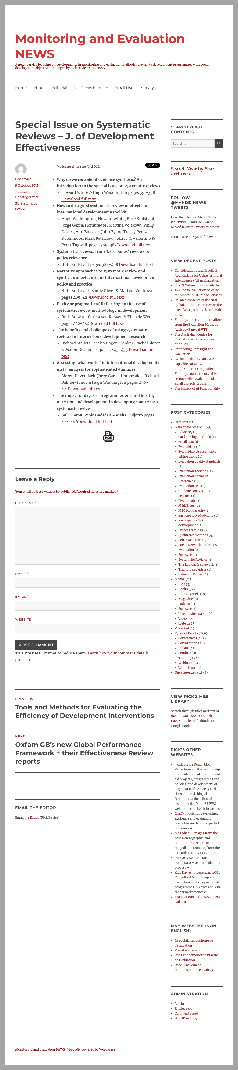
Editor (34, 818)
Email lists (186, 442)
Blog (181, 584)
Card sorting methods (194, 437)
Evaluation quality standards (199, 461)
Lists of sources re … (190, 427)
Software (185, 555)
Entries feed (183, 1009)
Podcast (184, 604)
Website (23, 619)
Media (179, 579)
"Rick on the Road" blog (193, 764)
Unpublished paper (192, 614)
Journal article (26, 192)
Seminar (184, 653)
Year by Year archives (192, 171)
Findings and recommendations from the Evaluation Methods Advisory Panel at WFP (199, 325)
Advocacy (185, 432)
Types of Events (186, 633)
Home (21, 88)
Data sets (181, 422)
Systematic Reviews (193, 560)
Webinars (185, 663)
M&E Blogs (186, 506)
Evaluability (186, 447)
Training (184, 658)
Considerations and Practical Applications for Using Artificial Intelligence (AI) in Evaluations (198, 275)
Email (22, 597)
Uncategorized (26, 197)
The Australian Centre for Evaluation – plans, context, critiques (195, 339)
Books (183, 589)
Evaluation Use (189, 486)
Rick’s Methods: (88, 88)
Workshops (187, 668)
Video (182, 619)
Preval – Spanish (187, 950)
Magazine (185, 599)
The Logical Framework (196, 565)
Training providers (192, 569)
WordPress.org (186, 1018)
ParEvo (180, 858)
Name (22, 574)
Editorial (59, 88)
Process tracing (190, 530)
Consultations (188, 643)
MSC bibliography (191, 511)
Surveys (148, 88)
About (39, 88)
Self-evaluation (189, 540)
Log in (179, 1004)
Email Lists (124, 88)
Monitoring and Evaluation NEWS (40, 1050)
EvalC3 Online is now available (197, 285)
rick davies (23, 179)
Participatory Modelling (195, 515)
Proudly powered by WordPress (92, 1050)
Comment (25, 503)
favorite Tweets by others (201, 227)
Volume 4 (65, 166)
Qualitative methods (193, 535)
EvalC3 (179, 814)
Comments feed (186, 1014)
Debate (183, 648)
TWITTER (183, 222)
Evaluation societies (193, 471)
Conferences (187, 638)
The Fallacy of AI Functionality (197, 388)
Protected (182, 628)
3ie (17, 203)
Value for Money (190, 574)
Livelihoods (187, 501)
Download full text (78, 199)
